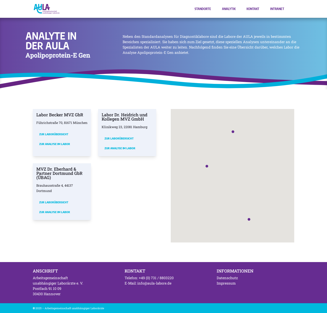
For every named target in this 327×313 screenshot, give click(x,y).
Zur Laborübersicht (53, 134)
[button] (207, 166)
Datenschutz (227, 277)
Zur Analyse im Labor (54, 144)
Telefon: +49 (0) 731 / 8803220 (149, 277)
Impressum (226, 283)
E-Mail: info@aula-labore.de (148, 283)
